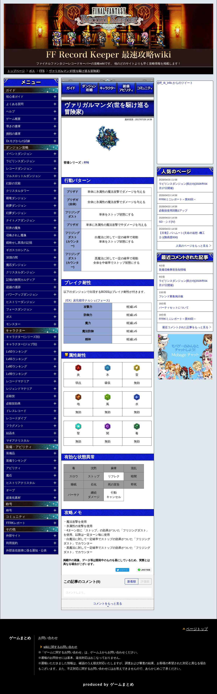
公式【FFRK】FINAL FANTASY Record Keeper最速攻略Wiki (108, 55)
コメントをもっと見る (107, 603)
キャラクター (107, 88)
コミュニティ (144, 88)
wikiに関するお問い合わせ (60, 646)
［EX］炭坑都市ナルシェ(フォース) (87, 300)
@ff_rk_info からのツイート (175, 82)
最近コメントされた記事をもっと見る (185, 327)
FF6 (86, 162)
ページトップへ (166, 389)
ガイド (70, 88)
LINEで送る (144, 570)
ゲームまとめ (122, 684)
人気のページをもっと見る (192, 245)
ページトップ (197, 629)
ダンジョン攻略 (89, 88)
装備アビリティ (126, 88)
